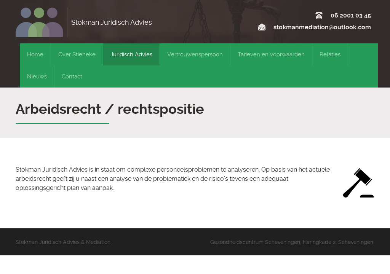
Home (35, 54)
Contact (72, 76)
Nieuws (37, 76)
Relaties (330, 54)
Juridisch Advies (131, 54)
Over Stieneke (77, 54)
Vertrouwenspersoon (195, 54)
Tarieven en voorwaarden (271, 54)
